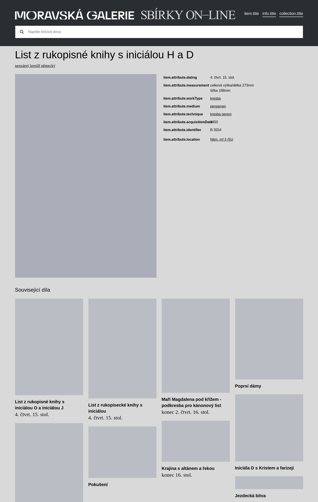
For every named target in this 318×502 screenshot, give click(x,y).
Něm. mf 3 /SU (221, 139)
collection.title (291, 13)
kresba (215, 98)
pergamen (218, 106)
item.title (251, 13)
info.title (269, 13)
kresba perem (221, 114)
